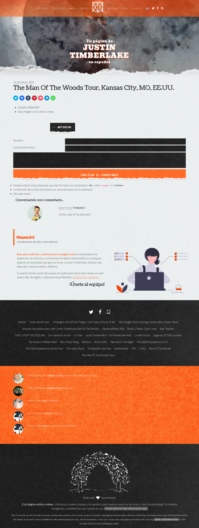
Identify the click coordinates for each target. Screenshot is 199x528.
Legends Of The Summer (167, 335)
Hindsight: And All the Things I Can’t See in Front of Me (84, 322)
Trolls (142, 348)
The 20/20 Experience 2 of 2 (152, 342)
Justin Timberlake (97, 8)
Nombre (18, 140)
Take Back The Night (122, 342)
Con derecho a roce (59, 335)
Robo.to (86, 342)
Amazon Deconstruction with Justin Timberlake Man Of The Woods (60, 328)
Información (58, 8)
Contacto (137, 8)
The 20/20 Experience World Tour (44, 348)
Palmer (22, 322)
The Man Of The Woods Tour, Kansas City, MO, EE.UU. (93, 88)
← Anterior (62, 127)
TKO (133, 348)
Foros (125, 8)
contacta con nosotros (85, 277)
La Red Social (142, 335)
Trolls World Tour (39, 322)
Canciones (112, 8)
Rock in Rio (100, 342)
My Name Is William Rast (43, 342)
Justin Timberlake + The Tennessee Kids (108, 335)
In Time (78, 335)
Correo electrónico (24, 147)
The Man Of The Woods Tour (98, 355)
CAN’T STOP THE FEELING (30, 335)
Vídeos (72, 8)
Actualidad (42, 8)
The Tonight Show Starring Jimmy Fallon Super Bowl (148, 322)
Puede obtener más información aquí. (126, 508)
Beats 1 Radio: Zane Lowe (142, 328)
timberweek (121, 348)
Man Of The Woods (160, 348)
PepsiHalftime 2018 (113, 328)
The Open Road (75, 348)
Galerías (85, 8)
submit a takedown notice (166, 519)
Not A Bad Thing (69, 342)
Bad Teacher (167, 328)
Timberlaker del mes (99, 348)
